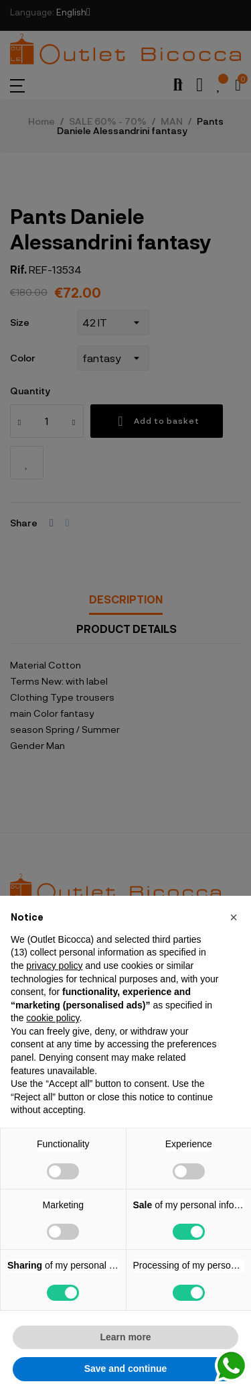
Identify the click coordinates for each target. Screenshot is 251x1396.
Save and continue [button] (125, 1368)
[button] (233, 917)
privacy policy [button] (54, 965)
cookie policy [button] (52, 1017)
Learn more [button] (125, 1337)
